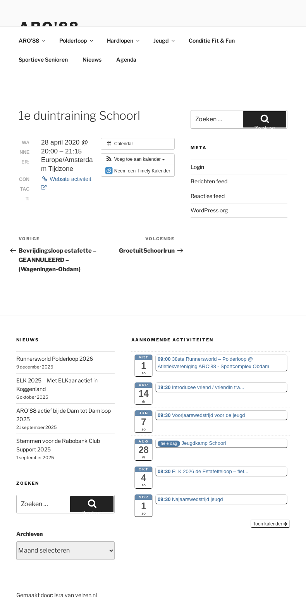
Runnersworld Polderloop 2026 (54, 358)
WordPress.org (209, 210)
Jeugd (164, 40)
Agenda (126, 59)
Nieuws (92, 59)
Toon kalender (270, 524)
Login (197, 167)
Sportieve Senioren (43, 59)
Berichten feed (209, 181)
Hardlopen (124, 40)
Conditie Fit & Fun (212, 40)
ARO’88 (32, 40)
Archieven (29, 533)
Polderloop (76, 40)
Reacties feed (208, 196)
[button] (135, 159)
